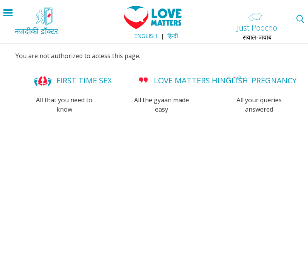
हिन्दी (172, 36)
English (145, 36)
